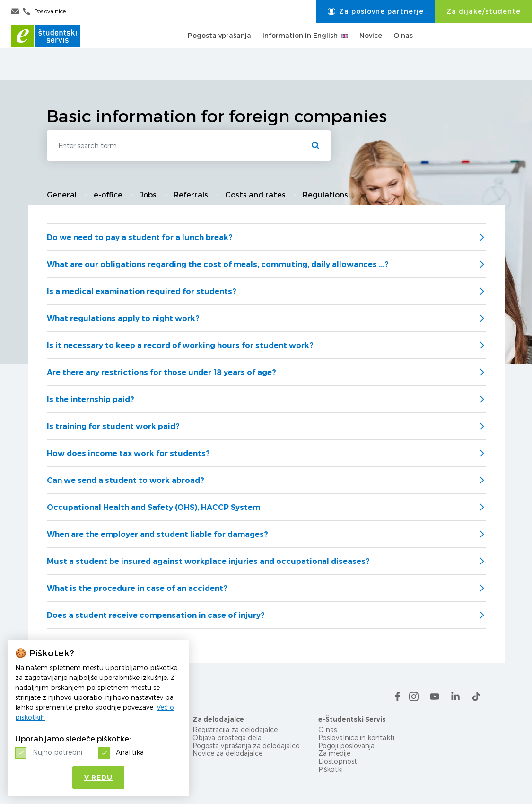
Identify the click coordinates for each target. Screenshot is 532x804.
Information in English (305, 51)
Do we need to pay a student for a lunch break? (140, 237)
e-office (108, 194)
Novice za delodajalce (227, 753)
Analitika (130, 752)
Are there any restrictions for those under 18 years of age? (161, 372)
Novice (370, 51)
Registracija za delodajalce (235, 729)
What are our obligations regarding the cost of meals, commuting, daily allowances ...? (218, 264)
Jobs (148, 194)
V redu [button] (98, 777)
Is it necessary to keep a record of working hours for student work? (180, 345)
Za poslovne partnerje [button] (376, 11)
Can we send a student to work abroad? (125, 480)
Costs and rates (255, 194)
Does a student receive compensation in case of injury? (156, 615)
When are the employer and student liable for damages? (157, 534)
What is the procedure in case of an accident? (137, 588)
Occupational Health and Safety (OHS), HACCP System (153, 507)
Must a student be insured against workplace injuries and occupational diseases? (208, 561)
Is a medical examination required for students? (141, 291)
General (62, 194)
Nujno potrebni (57, 752)
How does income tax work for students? (128, 453)
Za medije (334, 753)
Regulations (325, 194)
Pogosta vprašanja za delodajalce (245, 745)
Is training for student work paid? (113, 426)
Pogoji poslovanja (346, 745)
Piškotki (330, 769)
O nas (403, 51)
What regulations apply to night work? (123, 318)
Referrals (191, 194)
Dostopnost (337, 761)
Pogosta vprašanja (219, 51)
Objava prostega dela (227, 737)
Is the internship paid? (90, 399)
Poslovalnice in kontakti (356, 737)
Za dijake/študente (483, 11)
